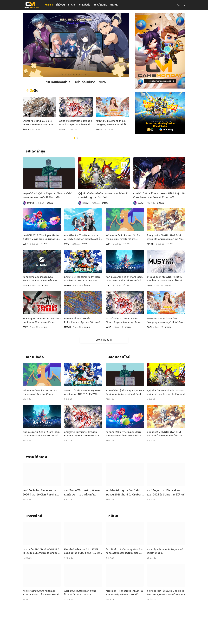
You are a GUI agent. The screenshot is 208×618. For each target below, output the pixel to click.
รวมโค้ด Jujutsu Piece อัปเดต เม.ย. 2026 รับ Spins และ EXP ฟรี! (166, 492)
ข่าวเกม (72, 5)
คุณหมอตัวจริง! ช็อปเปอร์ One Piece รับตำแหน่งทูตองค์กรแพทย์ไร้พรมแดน (166, 592)
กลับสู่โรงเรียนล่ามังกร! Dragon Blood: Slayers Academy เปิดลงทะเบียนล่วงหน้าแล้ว (75, 123)
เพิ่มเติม (114, 5)
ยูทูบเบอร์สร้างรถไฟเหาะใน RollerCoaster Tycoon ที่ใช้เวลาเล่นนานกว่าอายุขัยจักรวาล (83, 320)
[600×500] (160, 113)
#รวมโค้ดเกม (100, 5)
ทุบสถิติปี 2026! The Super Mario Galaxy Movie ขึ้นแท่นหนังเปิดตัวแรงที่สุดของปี (41, 237)
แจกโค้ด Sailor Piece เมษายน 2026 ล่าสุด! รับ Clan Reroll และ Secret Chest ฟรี (159, 196)
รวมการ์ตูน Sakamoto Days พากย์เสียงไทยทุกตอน (165, 551)
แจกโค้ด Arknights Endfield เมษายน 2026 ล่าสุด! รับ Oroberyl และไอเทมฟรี (125, 492)
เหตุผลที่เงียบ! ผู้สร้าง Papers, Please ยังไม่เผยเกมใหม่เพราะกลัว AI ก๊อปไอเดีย (47, 196)
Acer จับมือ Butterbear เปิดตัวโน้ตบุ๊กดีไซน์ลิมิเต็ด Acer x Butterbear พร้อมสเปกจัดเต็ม (80, 593)
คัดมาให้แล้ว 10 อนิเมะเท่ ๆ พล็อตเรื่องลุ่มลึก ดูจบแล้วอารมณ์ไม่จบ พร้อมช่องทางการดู (124, 551)
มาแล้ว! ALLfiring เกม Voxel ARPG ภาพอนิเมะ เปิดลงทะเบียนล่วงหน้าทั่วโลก (38, 123)
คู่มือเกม (160, 203)
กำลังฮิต (60, 5)
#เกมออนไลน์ (119, 357)
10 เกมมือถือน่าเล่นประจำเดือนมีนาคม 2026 (76, 82)
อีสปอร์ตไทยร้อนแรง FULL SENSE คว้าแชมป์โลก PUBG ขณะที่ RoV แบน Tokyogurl (82, 551)
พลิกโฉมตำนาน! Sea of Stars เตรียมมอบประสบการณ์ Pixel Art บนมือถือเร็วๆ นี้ (124, 279)
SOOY (150, 327)
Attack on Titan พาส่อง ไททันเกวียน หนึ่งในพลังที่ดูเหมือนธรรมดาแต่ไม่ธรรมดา (125, 593)
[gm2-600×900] (160, 51)
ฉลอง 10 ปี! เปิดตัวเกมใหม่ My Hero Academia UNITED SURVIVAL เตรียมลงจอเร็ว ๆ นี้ (82, 279)
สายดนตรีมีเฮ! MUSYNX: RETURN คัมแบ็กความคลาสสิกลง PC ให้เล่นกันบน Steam (165, 279)
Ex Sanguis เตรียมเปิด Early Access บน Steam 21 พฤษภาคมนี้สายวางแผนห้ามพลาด (42, 320)
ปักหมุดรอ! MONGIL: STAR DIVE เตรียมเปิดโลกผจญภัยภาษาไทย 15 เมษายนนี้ (164, 237)
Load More (104, 340)
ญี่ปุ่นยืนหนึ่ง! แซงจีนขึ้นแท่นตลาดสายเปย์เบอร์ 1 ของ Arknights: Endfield (103, 196)
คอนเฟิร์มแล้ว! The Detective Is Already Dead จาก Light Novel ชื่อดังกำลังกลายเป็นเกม (82, 237)
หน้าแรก (49, 5)
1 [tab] (74, 138)
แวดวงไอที (34, 516)
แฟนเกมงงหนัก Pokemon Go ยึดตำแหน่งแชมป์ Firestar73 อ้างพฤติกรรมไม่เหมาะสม (123, 237)
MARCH (30, 203)
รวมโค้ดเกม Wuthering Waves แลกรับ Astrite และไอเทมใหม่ (82, 492)
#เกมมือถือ (84, 5)
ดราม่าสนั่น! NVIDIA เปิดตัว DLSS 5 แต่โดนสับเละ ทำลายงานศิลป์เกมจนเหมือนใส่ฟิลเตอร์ (41, 551)
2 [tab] (77, 138)
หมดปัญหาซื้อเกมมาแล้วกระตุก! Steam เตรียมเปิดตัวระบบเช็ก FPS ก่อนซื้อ (40, 279)
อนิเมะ (113, 516)
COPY (25, 244)
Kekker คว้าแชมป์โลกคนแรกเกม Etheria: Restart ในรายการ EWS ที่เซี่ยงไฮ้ (41, 593)
